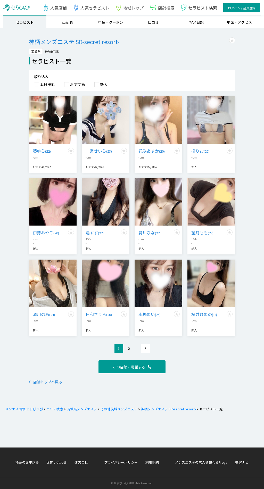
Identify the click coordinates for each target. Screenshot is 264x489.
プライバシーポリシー (121, 462)
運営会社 (81, 462)
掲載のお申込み (27, 462)
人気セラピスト (91, 8)
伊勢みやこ (46, 232)
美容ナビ (242, 462)
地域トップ (130, 8)
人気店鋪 (55, 8)
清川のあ (44, 314)
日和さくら (99, 314)
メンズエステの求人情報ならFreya (201, 462)
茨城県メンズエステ (81, 409)
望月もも (202, 232)
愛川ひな (149, 232)
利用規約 (152, 462)
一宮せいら (99, 151)
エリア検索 (54, 409)
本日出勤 (44, 84)
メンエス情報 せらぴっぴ (24, 409)
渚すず (95, 232)
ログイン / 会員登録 (241, 8)
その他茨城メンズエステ (118, 409)
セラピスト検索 (199, 8)
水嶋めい (149, 314)
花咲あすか (151, 151)
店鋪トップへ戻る (45, 381)
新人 (101, 84)
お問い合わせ (57, 462)
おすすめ (74, 84)
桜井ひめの (204, 314)
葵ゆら (42, 151)
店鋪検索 (162, 8)
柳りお (200, 151)
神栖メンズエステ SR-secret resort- (168, 409)
